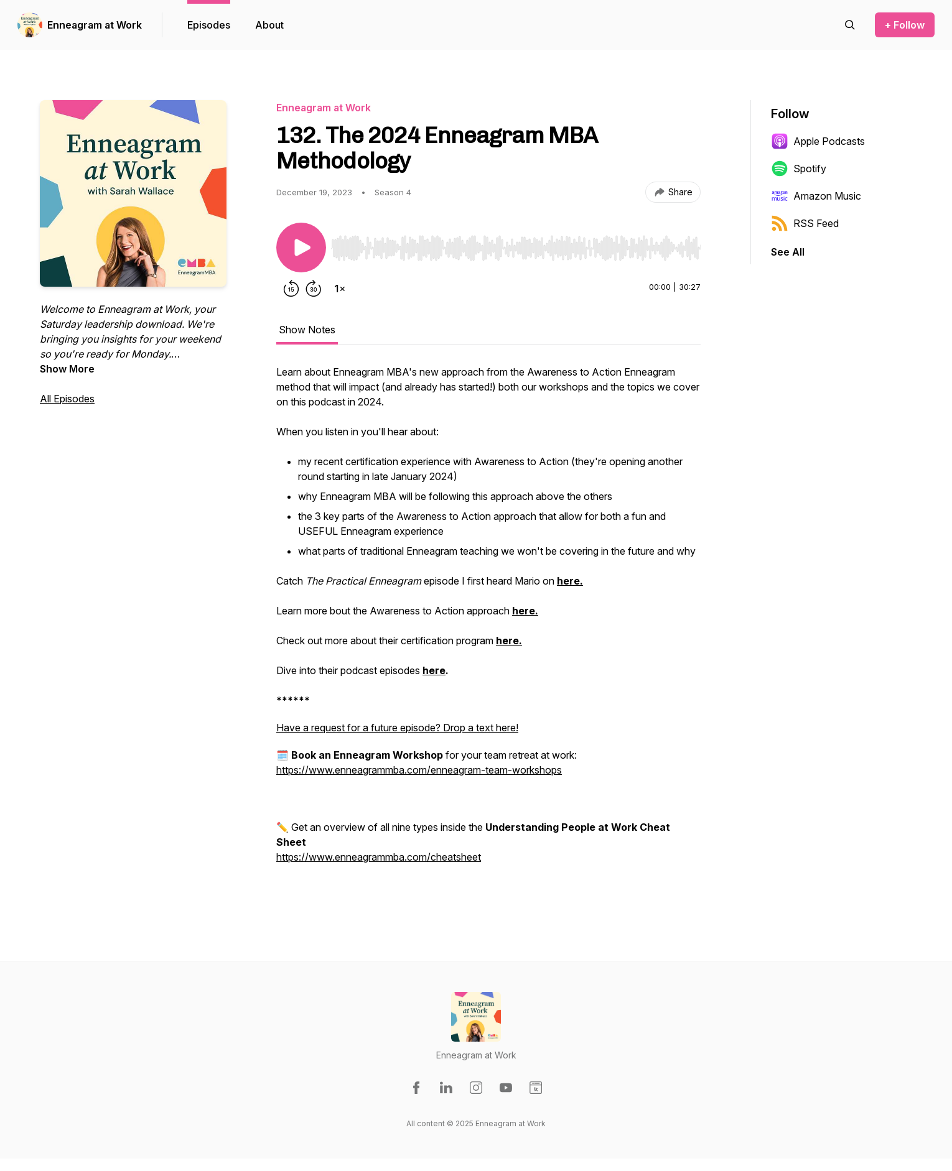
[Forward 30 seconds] (313, 288)
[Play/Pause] (301, 247)
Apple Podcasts (818, 141)
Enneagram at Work (94, 25)
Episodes (208, 25)
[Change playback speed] (339, 288)
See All (788, 252)
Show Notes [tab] (307, 329)
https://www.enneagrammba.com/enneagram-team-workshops (419, 770)
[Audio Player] (516, 244)
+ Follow (905, 25)
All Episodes (67, 398)
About (269, 25)
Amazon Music (816, 196)
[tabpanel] (488, 628)
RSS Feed (805, 223)
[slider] (516, 248)
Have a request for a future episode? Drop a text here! (397, 727)
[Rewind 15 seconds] (291, 288)
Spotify (798, 168)
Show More (67, 369)
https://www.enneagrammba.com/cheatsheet (378, 857)
